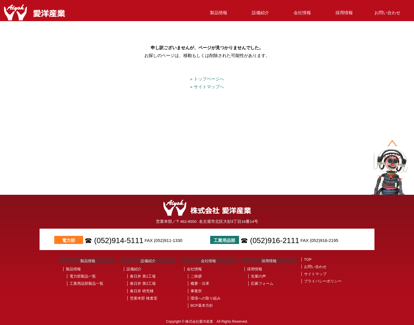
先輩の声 (258, 276)
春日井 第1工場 (143, 276)
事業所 (196, 291)
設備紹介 (260, 12)
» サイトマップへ (209, 86)
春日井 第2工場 (143, 283)
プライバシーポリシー (323, 281)
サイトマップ (315, 274)
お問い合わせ (387, 12)
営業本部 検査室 (143, 298)
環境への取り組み (206, 298)
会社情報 (302, 12)
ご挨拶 (196, 276)
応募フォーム (262, 283)
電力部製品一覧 (83, 276)
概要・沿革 (200, 283)
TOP (308, 259)
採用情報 (344, 12)
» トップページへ (209, 78)
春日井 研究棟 (142, 291)
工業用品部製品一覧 (86, 283)
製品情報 (218, 12)
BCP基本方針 (202, 305)
